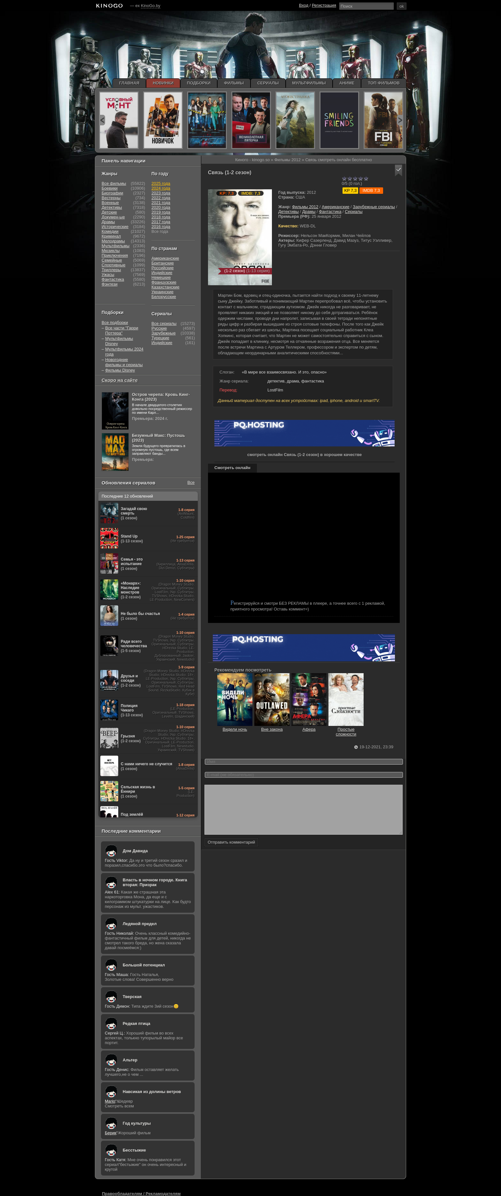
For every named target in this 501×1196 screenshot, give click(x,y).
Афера (309, 727)
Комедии (110, 231)
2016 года (160, 226)
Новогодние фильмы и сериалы (124, 362)
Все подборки (115, 322)
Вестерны (111, 197)
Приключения (115, 255)
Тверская (132, 996)
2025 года (160, 183)
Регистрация (324, 5)
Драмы (309, 211)
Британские (162, 263)
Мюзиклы (111, 250)
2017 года (160, 221)
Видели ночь (234, 727)
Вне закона (271, 727)
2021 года (160, 202)
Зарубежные (163, 333)
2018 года (160, 217)
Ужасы (108, 274)
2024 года (160, 188)
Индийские (161, 272)
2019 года (160, 212)
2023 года (160, 193)
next (400, 120)
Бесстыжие (134, 1150)
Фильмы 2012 (305, 206)
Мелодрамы (113, 241)
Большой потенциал (144, 965)
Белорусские (163, 296)
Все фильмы (114, 183)
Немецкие (161, 277)
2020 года (160, 207)
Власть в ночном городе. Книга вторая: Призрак (155, 882)
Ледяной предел (140, 923)
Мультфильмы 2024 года (124, 352)
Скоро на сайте (120, 380)
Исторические (115, 226)
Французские (163, 282)
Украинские (162, 291)
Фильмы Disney (120, 370)
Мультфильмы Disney (119, 341)
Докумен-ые (113, 217)
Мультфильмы (115, 245)
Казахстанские (165, 287)
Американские (335, 206)
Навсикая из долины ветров (152, 1091)
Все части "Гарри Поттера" (121, 330)
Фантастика (330, 211)
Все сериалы (163, 323)
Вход (303, 5)
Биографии (112, 193)
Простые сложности (346, 729)
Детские (109, 212)
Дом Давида (135, 850)
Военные (110, 202)
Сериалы (353, 211)
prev (102, 120)
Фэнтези (110, 284)
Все (191, 482)
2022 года (160, 197)
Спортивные (113, 265)
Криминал (111, 236)
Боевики (110, 188)
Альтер (130, 1060)
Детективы (288, 211)
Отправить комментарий (231, 851)
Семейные (112, 260)
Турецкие (160, 337)
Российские (162, 267)
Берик (110, 1132)
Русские (159, 328)
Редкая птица (136, 1023)
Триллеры (111, 269)
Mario (110, 1101)
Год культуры (137, 1123)
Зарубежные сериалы (374, 206)
